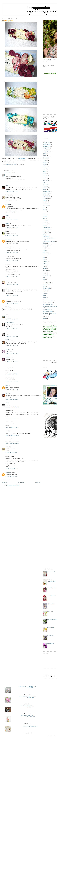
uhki (44, 279)
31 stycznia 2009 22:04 (12, 443)
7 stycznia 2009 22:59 (11, 374)
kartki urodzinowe (46, 196)
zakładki (44, 297)
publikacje (45, 250)
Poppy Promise (30, 716)
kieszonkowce (46, 198)
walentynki (45, 284)
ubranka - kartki (50, 611)
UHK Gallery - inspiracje (27, 686)
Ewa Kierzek (8, 239)
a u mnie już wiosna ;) (51, 595)
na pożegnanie (46, 220)
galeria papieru (46, 180)
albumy (44, 140)
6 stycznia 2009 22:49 (11, 345)
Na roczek (30, 687)
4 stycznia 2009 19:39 (11, 227)
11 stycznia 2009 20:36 (12, 418)
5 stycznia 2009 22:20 (11, 319)
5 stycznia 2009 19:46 (11, 284)
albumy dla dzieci (46, 142)
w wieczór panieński (47, 282)
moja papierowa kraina (27, 696)
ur (43, 281)
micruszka (45, 216)
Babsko (7, 332)
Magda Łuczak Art (9, 322)
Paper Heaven (46, 232)
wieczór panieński (46, 288)
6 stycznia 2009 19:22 (11, 336)
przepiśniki (45, 248)
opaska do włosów (46, 229)
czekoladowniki (46, 157)
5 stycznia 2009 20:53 (11, 303)
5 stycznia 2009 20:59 (11, 311)
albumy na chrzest (46, 146)
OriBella (7, 339)
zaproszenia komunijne (47, 300)
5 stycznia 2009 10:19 (11, 243)
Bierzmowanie (46, 150)
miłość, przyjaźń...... (51, 635)
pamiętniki (45, 230)
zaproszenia (45, 299)
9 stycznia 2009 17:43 (11, 389)
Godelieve (7, 349)
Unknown (7, 204)
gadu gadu (45, 178)
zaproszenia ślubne (47, 309)
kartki (44, 189)
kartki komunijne (46, 191)
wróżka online (8, 472)
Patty (6, 393)
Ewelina (7, 223)
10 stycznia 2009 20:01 (12, 399)
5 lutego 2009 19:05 (11, 452)
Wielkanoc (45, 290)
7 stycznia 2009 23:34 (11, 381)
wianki (44, 286)
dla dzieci (45, 164)
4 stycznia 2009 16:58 (11, 191)
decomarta (7, 357)
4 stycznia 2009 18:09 (11, 219)
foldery (44, 176)
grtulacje (44, 186)
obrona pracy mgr (46, 227)
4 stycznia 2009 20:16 (11, 235)
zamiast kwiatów (50, 643)
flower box (45, 175)
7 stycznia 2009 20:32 (11, 361)
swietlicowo (7, 299)
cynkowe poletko (27, 705)
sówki (44, 266)
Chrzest (44, 153)
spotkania (45, 268)
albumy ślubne (46, 148)
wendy (6, 288)
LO (43, 212)
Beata (6, 385)
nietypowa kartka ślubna (52, 619)
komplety (45, 200)
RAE (44, 255)
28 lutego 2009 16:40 (11, 468)
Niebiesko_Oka (8, 172)
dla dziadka (45, 162)
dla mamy (45, 167)
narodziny (45, 223)
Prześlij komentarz (6, 479)
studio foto (45, 270)
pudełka (44, 252)
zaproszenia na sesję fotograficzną (50, 306)
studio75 (44, 272)
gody (44, 182)
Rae (6, 231)
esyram (7, 446)
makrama (45, 214)
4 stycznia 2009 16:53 (11, 182)
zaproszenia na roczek (47, 304)
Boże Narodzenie (46, 151)
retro (44, 259)
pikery (44, 234)
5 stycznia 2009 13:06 (11, 276)
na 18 (44, 218)
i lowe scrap (22, 158)
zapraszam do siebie (51, 571)
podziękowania (46, 236)
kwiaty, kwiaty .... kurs (51, 587)
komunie (44, 202)
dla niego (45, 169)
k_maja (7, 306)
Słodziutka (30, 697)
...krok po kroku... (50, 603)
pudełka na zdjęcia (46, 254)
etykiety (44, 173)
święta (44, 277)
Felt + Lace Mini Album (30, 726)
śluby (44, 273)
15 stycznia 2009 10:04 (12, 435)
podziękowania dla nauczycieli (49, 238)
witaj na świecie (46, 291)
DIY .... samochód (50, 627)
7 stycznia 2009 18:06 (11, 353)
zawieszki (45, 316)
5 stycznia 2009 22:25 (11, 328)
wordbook (45, 293)
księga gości (45, 205)
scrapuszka (45, 263)
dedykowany (30, 707)
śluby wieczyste (46, 275)
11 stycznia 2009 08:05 (12, 407)
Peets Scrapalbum (27, 715)
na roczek (45, 222)
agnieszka (7, 195)
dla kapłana (45, 166)
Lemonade (45, 211)
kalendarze (45, 187)
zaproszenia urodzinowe (48, 311)
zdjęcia (44, 318)
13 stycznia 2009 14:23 (12, 427)
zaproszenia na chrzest (47, 302)
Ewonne (7, 280)
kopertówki (45, 203)
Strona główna (21, 482)
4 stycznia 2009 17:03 (11, 200)
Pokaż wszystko (51, 735)
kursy (44, 207)
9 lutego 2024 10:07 (11, 476)
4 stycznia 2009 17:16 (11, 212)
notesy (44, 225)
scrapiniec (45, 261)
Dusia (6, 314)
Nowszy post (4, 482)
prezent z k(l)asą (46, 245)
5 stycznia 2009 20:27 (11, 295)
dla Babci (45, 160)
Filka (6, 215)
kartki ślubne (45, 194)
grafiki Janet (45, 184)
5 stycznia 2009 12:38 (11, 260)
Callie (6, 402)
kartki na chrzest (46, 193)
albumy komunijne (46, 144)
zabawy (44, 295)
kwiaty (44, 209)
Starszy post (37, 482)
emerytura (45, 171)
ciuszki (44, 155)
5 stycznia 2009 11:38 (11, 252)
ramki (44, 257)
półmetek (45, 243)
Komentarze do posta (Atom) (13, 485)
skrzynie (44, 264)
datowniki (45, 158)
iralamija (27, 725)
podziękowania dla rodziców (49, 241)
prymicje (44, 246)
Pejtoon (7, 185)
